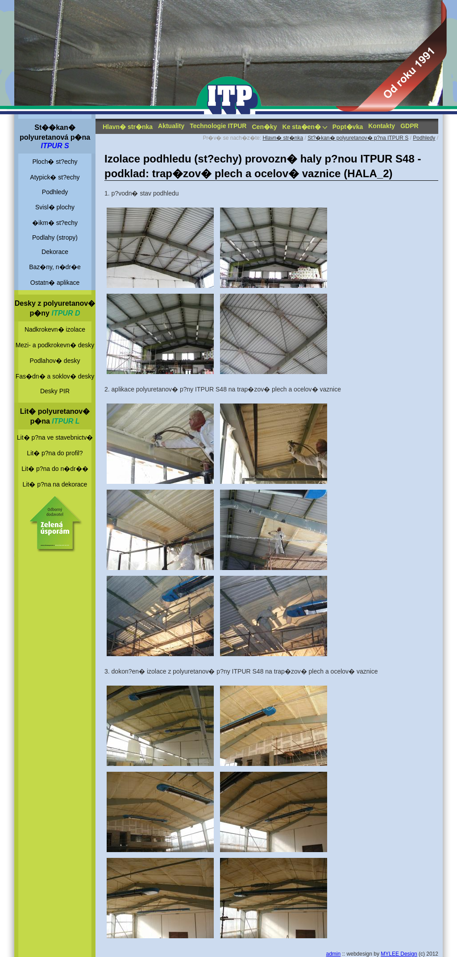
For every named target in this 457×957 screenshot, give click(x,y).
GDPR (409, 125)
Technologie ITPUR (218, 125)
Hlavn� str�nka (128, 126)
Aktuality (171, 125)
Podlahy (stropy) (55, 237)
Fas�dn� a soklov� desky (55, 376)
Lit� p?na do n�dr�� (54, 468)
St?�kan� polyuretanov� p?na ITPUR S (357, 138)
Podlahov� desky (55, 360)
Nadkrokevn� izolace (55, 329)
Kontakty (381, 125)
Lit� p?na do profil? (55, 453)
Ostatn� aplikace (55, 282)
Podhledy (55, 192)
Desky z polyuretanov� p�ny (55, 308)
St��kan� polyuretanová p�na (55, 137)
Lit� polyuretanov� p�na (55, 416)
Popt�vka (347, 126)
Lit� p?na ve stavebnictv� (55, 437)
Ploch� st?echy (54, 161)
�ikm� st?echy (55, 222)
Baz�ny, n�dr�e (55, 266)
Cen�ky (264, 126)
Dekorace (55, 251)
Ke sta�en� (305, 126)
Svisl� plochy (55, 207)
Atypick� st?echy (54, 177)
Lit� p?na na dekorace (55, 484)
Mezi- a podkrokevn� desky (55, 345)
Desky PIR (55, 391)
